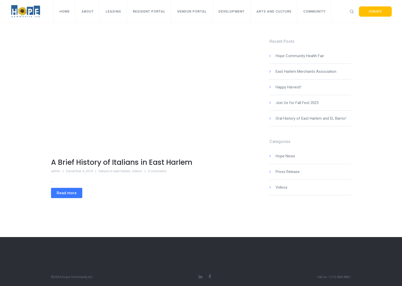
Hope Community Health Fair (300, 56)
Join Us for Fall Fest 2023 (297, 102)
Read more (67, 193)
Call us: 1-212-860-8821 (334, 277)
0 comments (157, 171)
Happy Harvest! (288, 87)
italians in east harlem (114, 171)
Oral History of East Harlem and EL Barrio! (311, 118)
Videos (281, 187)
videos (137, 171)
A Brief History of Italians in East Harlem (121, 162)
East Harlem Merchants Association (306, 71)
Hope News (285, 156)
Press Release (288, 171)
